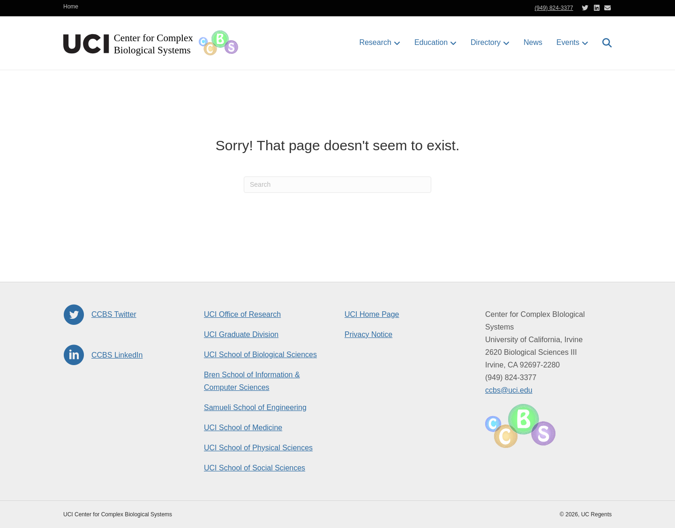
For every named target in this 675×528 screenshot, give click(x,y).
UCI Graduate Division (241, 334)
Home (70, 6)
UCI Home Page (372, 314)
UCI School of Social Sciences (254, 468)
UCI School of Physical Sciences (258, 448)
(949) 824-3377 (554, 8)
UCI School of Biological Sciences (260, 355)
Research (375, 42)
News (533, 42)
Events (567, 42)
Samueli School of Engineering (255, 407)
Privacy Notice (368, 334)
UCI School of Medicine (243, 428)
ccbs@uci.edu (508, 390)
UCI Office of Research (242, 314)
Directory (486, 42)
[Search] (603, 43)
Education (431, 42)
